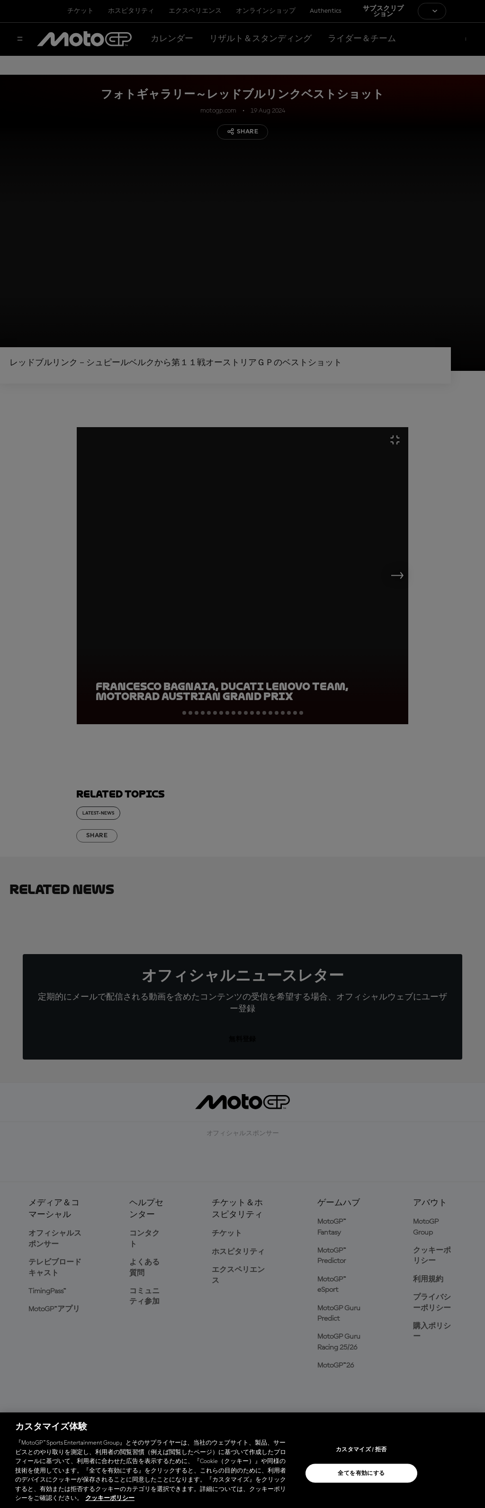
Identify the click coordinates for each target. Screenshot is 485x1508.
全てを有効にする (361, 1473)
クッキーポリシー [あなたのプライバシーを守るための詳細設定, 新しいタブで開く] (110, 1498)
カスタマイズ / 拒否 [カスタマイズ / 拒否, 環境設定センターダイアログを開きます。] (361, 1450)
